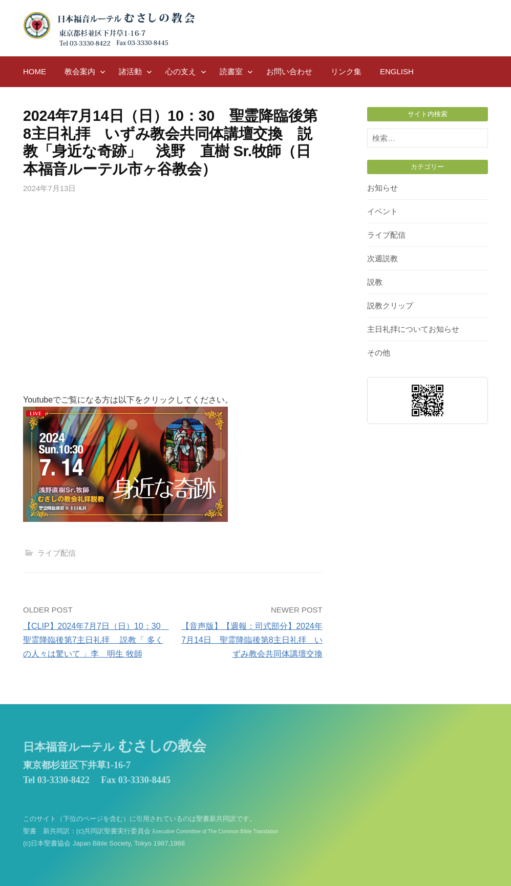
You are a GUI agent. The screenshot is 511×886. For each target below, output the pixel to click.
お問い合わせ (289, 71)
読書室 (231, 71)
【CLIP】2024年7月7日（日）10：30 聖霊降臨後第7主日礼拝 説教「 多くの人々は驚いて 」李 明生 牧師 (96, 640)
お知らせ (382, 187)
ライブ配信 (56, 553)
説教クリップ (390, 305)
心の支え (180, 71)
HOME (34, 71)
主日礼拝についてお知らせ (413, 329)
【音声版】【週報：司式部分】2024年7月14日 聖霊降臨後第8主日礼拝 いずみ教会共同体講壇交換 (252, 640)
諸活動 (130, 71)
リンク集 (346, 71)
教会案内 (80, 71)
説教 (374, 282)
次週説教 (382, 258)
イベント (382, 211)
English (397, 71)
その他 (378, 352)
